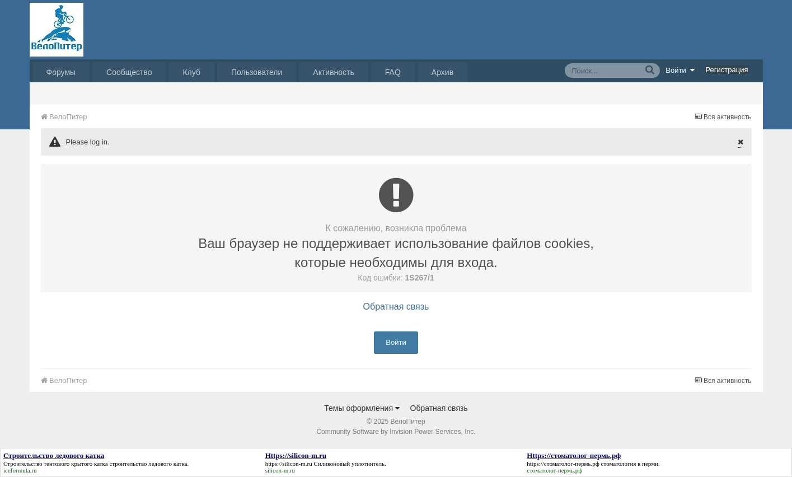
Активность (333, 72)
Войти (680, 70)
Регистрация (727, 70)
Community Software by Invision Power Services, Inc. (395, 432)
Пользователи (256, 72)
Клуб (191, 72)
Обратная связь (396, 306)
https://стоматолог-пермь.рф (563, 463)
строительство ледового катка (148, 463)
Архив (442, 72)
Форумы (61, 72)
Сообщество (129, 72)
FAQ (393, 72)
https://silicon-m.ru (288, 463)
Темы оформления (362, 408)
